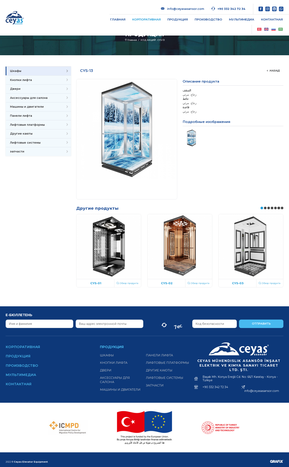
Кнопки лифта (21, 80)
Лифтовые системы (25, 142)
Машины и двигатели (27, 106)
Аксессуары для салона (29, 98)
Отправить (261, 323)
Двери (15, 89)
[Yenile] (164, 324)
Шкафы (15, 71)
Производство (171, 16)
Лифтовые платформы (27, 125)
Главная (80, 16)
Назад (273, 70)
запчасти (17, 151)
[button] (262, 208)
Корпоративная (109, 16)
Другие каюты (21, 133)
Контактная (235, 16)
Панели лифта (21, 116)
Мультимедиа (204, 16)
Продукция (140, 16)
